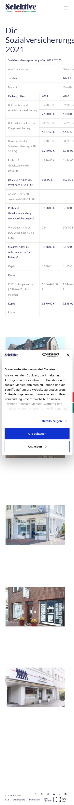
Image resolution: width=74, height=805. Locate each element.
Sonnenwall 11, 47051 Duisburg (27, 723)
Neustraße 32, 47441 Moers (25, 561)
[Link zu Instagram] (48, 794)
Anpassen (37, 446)
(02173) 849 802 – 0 (25, 484)
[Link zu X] (42, 794)
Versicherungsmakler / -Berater (26, 776)
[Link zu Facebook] (36, 794)
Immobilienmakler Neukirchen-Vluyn (32, 637)
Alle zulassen (37, 433)
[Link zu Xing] (60, 794)
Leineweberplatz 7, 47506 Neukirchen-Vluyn (36, 641)
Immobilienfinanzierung (21, 765)
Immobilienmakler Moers (23, 556)
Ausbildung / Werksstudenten (25, 760)
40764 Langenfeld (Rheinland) (26, 479)
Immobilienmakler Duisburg (25, 718)
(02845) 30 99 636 (23, 646)
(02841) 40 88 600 (23, 565)
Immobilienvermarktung (21, 771)
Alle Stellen (13, 755)
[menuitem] (65, 8)
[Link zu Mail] (65, 794)
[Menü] (66, 8)
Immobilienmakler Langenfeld (26, 469)
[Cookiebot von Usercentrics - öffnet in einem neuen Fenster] (44, 355)
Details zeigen (52, 421)
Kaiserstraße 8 (15, 474)
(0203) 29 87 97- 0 (23, 731)
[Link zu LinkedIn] (54, 794)
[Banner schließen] (68, 355)
